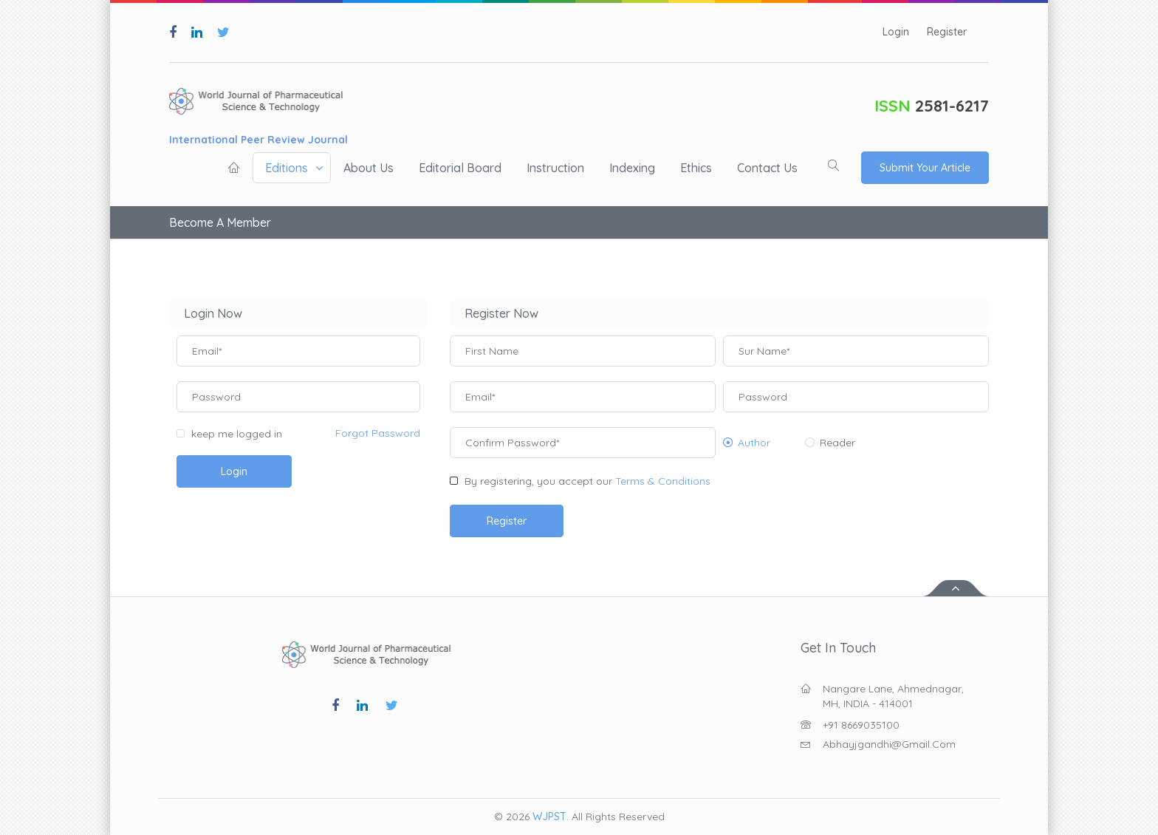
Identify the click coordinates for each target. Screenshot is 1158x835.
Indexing (632, 167)
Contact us (767, 167)
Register (947, 32)
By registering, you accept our (587, 481)
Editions (286, 167)
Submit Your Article (925, 167)
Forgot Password (377, 433)
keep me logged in (236, 433)
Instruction (555, 167)
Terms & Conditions (662, 481)
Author (754, 442)
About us (368, 167)
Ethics (696, 167)
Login (896, 32)
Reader (837, 442)
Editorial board (460, 167)
